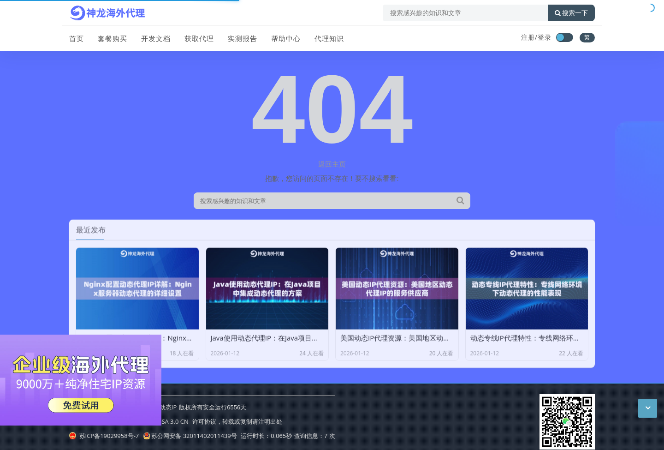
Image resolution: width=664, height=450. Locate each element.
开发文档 (156, 38)
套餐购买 (112, 38)
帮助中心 (286, 38)
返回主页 (332, 163)
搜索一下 (571, 13)
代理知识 (329, 38)
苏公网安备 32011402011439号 (190, 436)
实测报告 (242, 38)
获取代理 (199, 38)
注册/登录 (536, 37)
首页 (76, 38)
